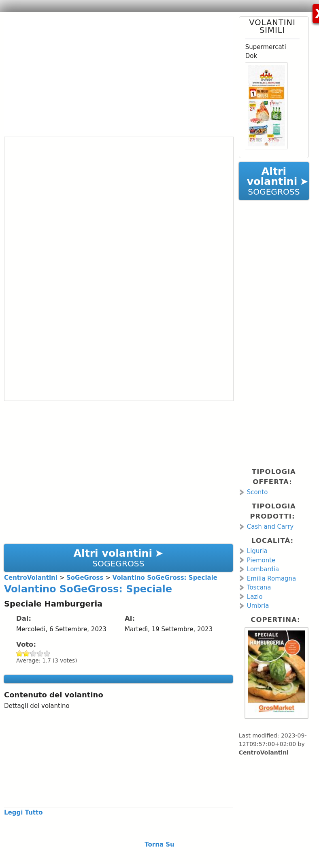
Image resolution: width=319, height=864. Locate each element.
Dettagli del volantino (37, 706)
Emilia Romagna (271, 578)
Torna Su (159, 844)
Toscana (259, 587)
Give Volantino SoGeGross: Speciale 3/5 (33, 653)
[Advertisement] (115, 73)
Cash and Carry (270, 526)
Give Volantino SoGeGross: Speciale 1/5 (19, 653)
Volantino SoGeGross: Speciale (88, 589)
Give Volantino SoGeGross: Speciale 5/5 (47, 653)
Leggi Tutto (23, 812)
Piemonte (261, 560)
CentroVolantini (264, 752)
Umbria (258, 605)
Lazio (255, 596)
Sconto (257, 492)
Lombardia (263, 569)
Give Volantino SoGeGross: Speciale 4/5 (40, 653)
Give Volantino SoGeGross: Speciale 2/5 (26, 653)
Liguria (257, 551)
